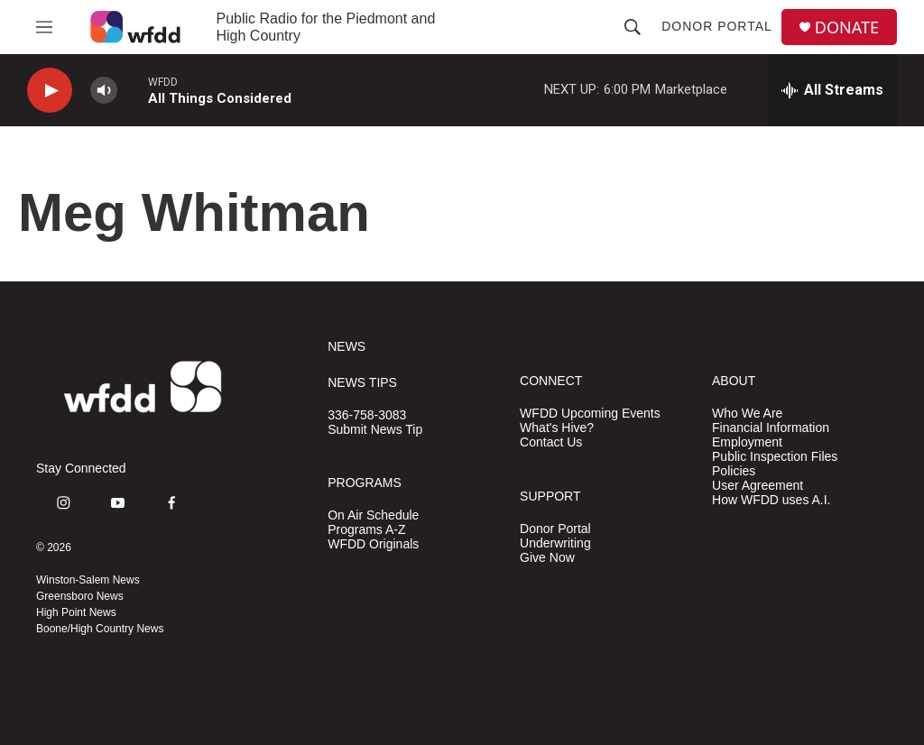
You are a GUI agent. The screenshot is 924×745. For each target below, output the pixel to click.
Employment (747, 442)
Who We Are (747, 413)
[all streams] (832, 90)
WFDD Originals (373, 544)
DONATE (847, 27)
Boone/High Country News (99, 628)
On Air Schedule (373, 515)
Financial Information (770, 428)
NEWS (346, 347)
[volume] (103, 90)
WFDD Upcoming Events (590, 413)
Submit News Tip (375, 430)
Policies (733, 471)
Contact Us (551, 442)
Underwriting (555, 543)
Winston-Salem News (88, 580)
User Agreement (757, 485)
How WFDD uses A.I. (771, 500)
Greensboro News (80, 596)
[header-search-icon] (632, 27)
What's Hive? (557, 428)
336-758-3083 (367, 415)
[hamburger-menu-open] (44, 27)
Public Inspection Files (774, 457)
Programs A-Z (366, 530)
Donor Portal (716, 26)
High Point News (76, 612)
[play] (49, 90)
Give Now (547, 558)
